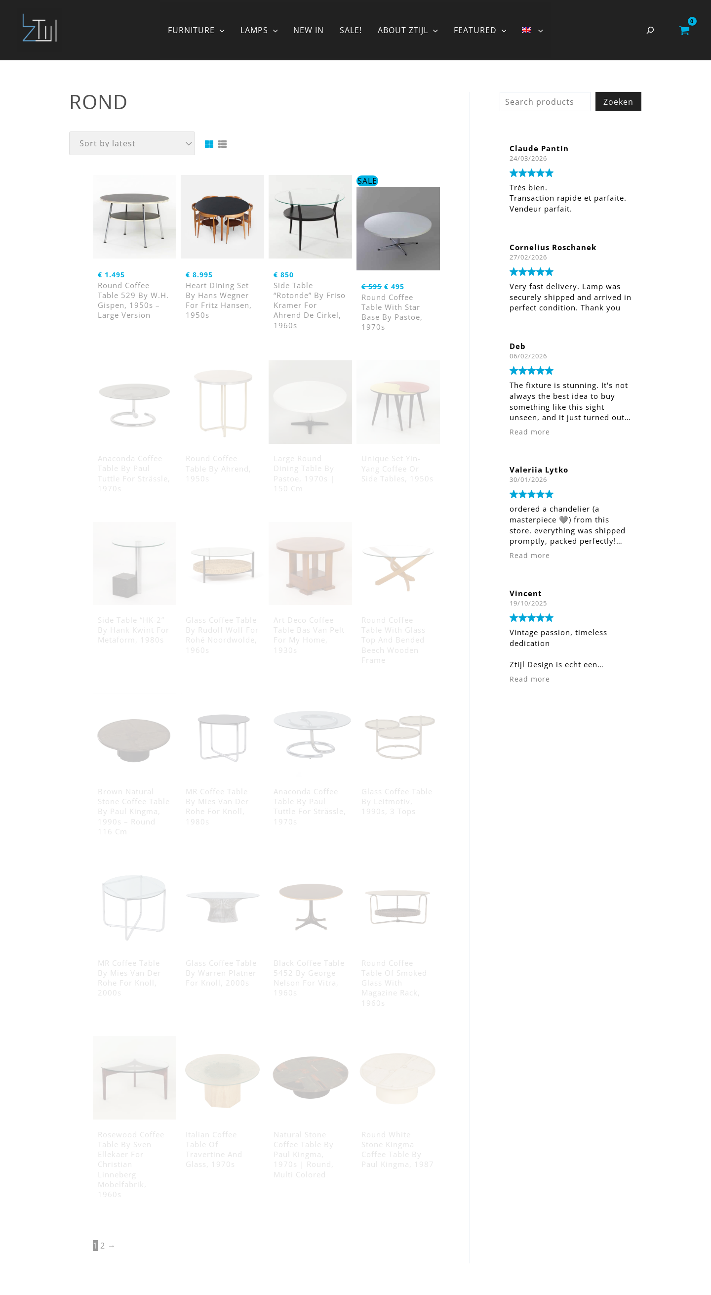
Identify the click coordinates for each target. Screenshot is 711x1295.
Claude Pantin (539, 148)
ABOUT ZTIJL (408, 30)
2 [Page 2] (102, 1245)
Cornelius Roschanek (553, 247)
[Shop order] (132, 143)
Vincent (526, 593)
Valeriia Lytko (539, 470)
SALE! (351, 30)
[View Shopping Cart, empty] (684, 30)
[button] (220, 30)
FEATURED (480, 30)
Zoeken (618, 101)
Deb (518, 346)
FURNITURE (196, 30)
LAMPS (259, 30)
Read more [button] (530, 432)
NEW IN (308, 30)
